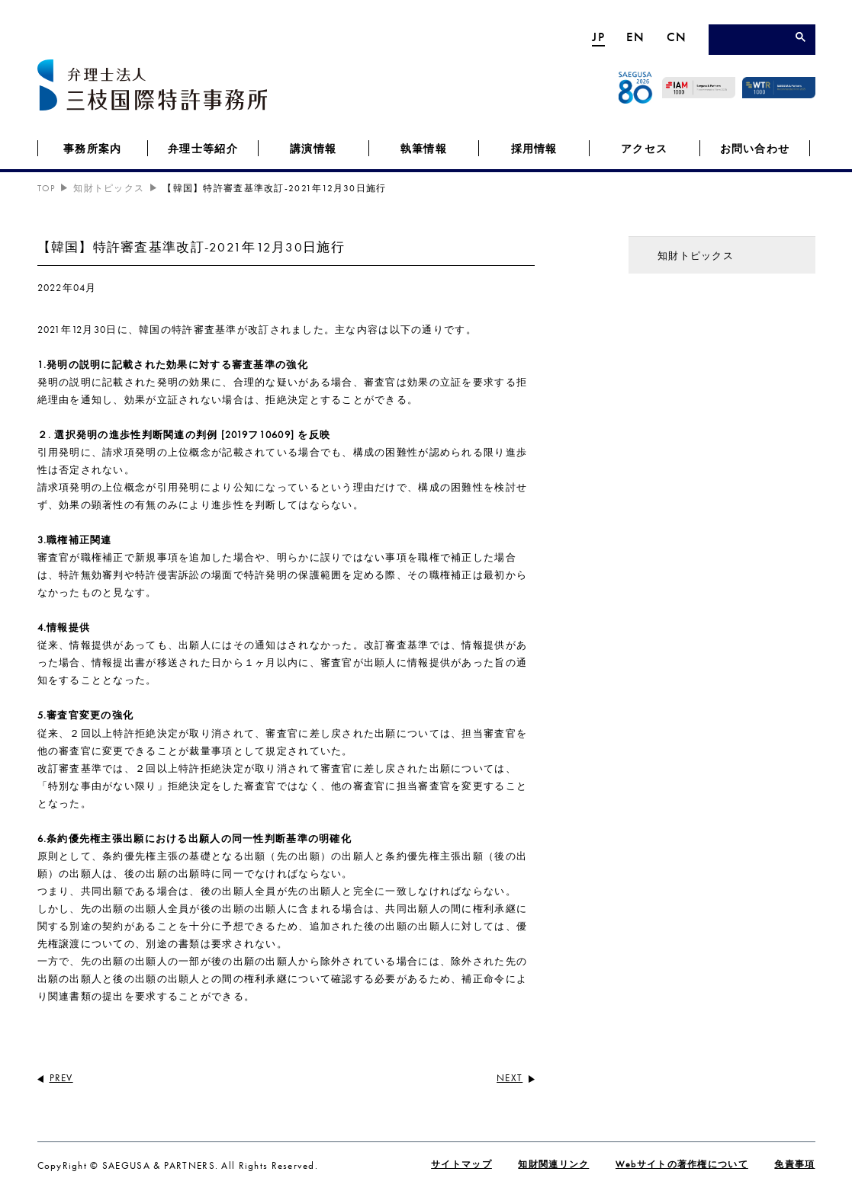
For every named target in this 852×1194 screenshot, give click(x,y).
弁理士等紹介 (203, 148)
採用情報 (534, 148)
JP (598, 36)
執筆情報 (423, 148)
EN (635, 36)
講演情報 (313, 148)
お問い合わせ (755, 148)
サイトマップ (461, 1164)
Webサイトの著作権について (682, 1164)
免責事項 (794, 1164)
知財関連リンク (553, 1164)
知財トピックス (108, 188)
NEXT (509, 1077)
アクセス (644, 148)
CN (677, 36)
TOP (46, 188)
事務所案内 (92, 148)
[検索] (755, 41)
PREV (61, 1077)
